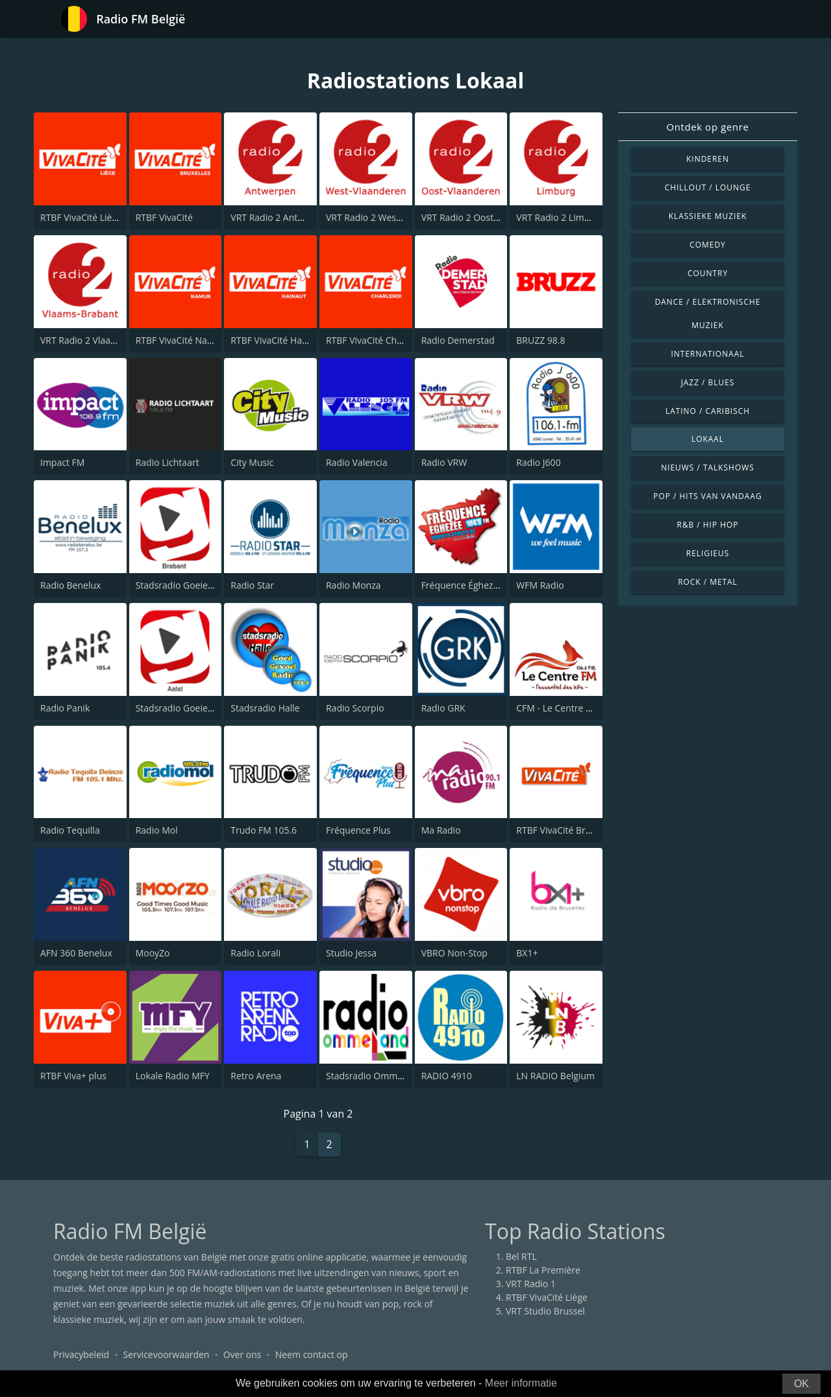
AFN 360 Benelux (76, 953)
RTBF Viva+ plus (73, 1076)
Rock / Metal (708, 581)
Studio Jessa (351, 953)
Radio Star (252, 585)
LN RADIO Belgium (555, 1076)
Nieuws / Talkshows (707, 467)
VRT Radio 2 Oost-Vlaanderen (483, 217)
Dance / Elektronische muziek (708, 313)
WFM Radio (540, 585)
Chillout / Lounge (708, 187)
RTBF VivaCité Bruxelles (565, 830)
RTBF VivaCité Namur (180, 340)
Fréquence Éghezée (462, 585)
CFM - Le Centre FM (557, 708)
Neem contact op (311, 1354)
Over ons (242, 1354)
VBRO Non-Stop (454, 953)
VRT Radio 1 (531, 1283)
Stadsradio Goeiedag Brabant (198, 585)
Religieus (707, 553)
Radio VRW (444, 462)
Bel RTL (521, 1256)
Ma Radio (441, 830)
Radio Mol (157, 830)
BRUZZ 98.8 (540, 340)
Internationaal (708, 353)
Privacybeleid (81, 1354)
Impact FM (62, 462)
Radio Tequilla (70, 830)
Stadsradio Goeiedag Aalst (191, 708)
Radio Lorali (255, 953)
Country (708, 273)
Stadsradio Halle (264, 708)
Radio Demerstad (458, 340)
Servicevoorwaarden (166, 1354)
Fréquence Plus (358, 830)
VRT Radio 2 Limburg (560, 217)
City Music (251, 462)
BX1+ (527, 953)
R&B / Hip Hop (708, 524)
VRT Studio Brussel (545, 1311)
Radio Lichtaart (167, 462)
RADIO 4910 (446, 1076)
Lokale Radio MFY (173, 1076)
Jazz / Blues (708, 382)
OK (801, 1383)
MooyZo (153, 953)
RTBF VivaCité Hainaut (276, 340)
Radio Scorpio (355, 708)
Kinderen (707, 158)
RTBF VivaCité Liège (81, 217)
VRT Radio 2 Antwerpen (279, 217)
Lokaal (707, 438)
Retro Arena (255, 1076)
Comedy (707, 244)
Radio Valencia (357, 462)
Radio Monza (353, 585)
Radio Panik (65, 708)
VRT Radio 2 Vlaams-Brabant (100, 340)
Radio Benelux (70, 585)
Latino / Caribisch (707, 411)
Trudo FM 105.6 (263, 830)
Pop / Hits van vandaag (707, 496)
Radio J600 (538, 462)
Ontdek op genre (707, 126)
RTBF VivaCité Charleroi (375, 340)
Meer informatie (521, 1383)
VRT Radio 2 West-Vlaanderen (388, 217)
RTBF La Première (543, 1270)
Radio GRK (443, 708)
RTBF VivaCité (164, 217)
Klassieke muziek (708, 216)
